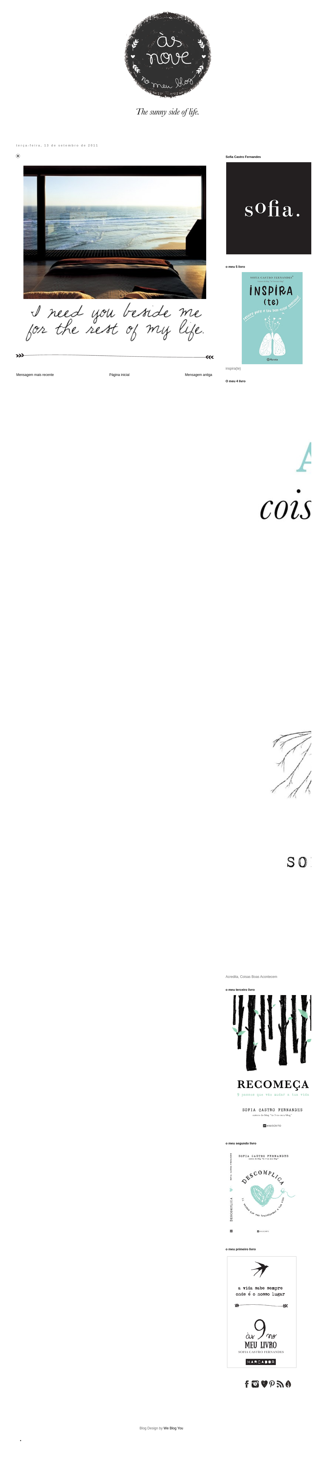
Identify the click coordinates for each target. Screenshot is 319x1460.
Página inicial (119, 375)
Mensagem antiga (198, 375)
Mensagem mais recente (35, 375)
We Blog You (173, 1428)
